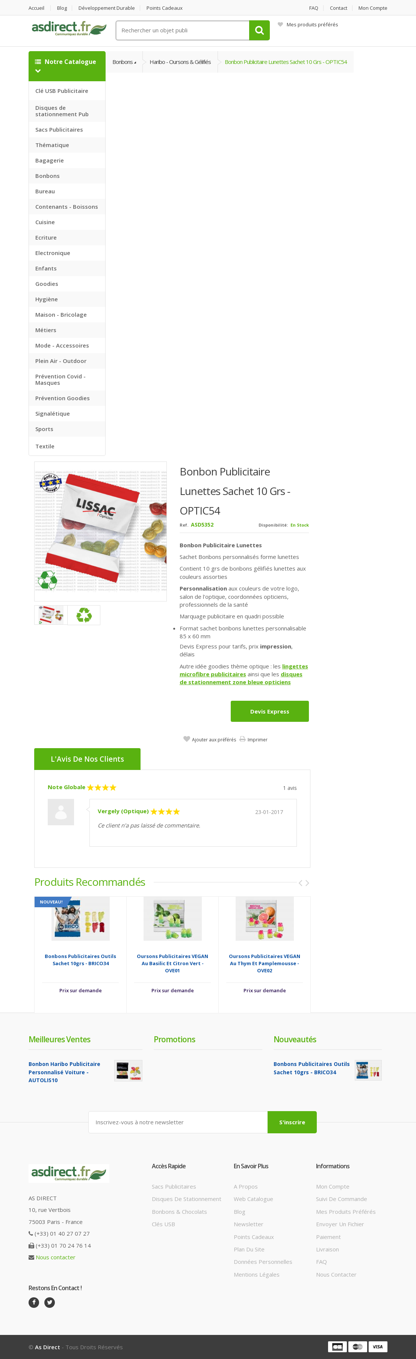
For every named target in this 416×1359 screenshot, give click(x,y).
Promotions (174, 1039)
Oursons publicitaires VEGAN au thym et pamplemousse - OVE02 (264, 963)
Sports (44, 429)
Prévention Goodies (62, 398)
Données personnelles (263, 1261)
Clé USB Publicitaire (61, 90)
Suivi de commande (341, 1199)
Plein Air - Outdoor (60, 360)
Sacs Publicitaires (59, 129)
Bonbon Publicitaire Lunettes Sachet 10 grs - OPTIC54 (286, 61)
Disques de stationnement (186, 1199)
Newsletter (248, 1224)
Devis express (269, 711)
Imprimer (258, 739)
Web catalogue (253, 1199)
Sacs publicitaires (174, 1186)
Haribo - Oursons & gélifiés (180, 61)
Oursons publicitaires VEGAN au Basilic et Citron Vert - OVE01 (172, 963)
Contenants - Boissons (66, 206)
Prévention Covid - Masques (60, 379)
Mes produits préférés (308, 24)
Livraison (327, 1249)
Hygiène (46, 299)
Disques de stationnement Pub (62, 111)
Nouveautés (295, 1039)
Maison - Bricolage (61, 314)
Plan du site (249, 1249)
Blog (62, 8)
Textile (44, 446)
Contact (338, 8)
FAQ (313, 8)
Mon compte (373, 8)
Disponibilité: (273, 525)
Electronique (52, 253)
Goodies (46, 283)
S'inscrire (292, 1122)
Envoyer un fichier (340, 1224)
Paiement (328, 1237)
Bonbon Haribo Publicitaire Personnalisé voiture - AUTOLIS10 (64, 1072)
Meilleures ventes (59, 1039)
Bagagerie (49, 160)
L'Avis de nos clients (87, 759)
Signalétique (52, 413)
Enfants (46, 268)
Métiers (45, 330)
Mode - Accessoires (62, 345)
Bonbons (47, 175)
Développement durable (107, 8)
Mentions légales (257, 1274)
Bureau (45, 191)
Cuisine (45, 222)
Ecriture (46, 237)
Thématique (52, 145)
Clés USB (163, 1224)
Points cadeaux (165, 8)
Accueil (36, 8)
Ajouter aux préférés (214, 739)
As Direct (47, 1347)
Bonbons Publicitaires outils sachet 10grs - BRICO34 (80, 960)
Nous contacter (56, 1257)
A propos (246, 1186)
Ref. (184, 525)
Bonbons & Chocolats (179, 1211)
